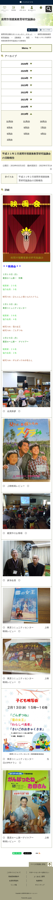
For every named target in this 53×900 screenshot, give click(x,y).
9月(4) (9, 127)
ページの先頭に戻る (38, 864)
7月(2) (43, 127)
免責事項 (39, 881)
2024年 (24, 78)
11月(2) (26, 121)
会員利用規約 (13, 881)
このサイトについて (4, 11)
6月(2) (9, 134)
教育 (28, 37)
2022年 (24, 92)
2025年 (24, 71)
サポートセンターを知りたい (39, 872)
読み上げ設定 (46, 30)
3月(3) (9, 140)
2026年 (24, 64)
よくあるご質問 (39, 876)
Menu (25, 48)
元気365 (30, 898)
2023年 (24, 85)
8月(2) (26, 127)
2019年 (24, 114)
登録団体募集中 (13, 876)
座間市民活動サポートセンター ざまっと (16, 34)
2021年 (24, 99)
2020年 (24, 106)
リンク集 (14, 885)
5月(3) (26, 134)
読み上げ (33, 30)
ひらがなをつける (27, 2)
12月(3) (9, 121)
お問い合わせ (22, 10)
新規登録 (13, 10)
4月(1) (43, 134)
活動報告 (18, 37)
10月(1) (43, 121)
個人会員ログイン (32, 11)
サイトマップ (39, 885)
